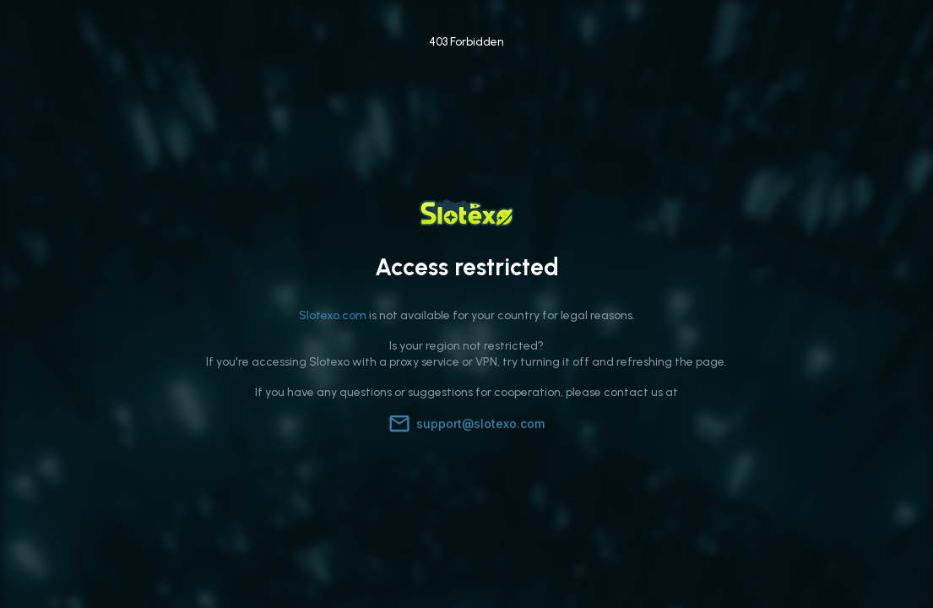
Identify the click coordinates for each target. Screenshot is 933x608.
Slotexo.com (332, 315)
